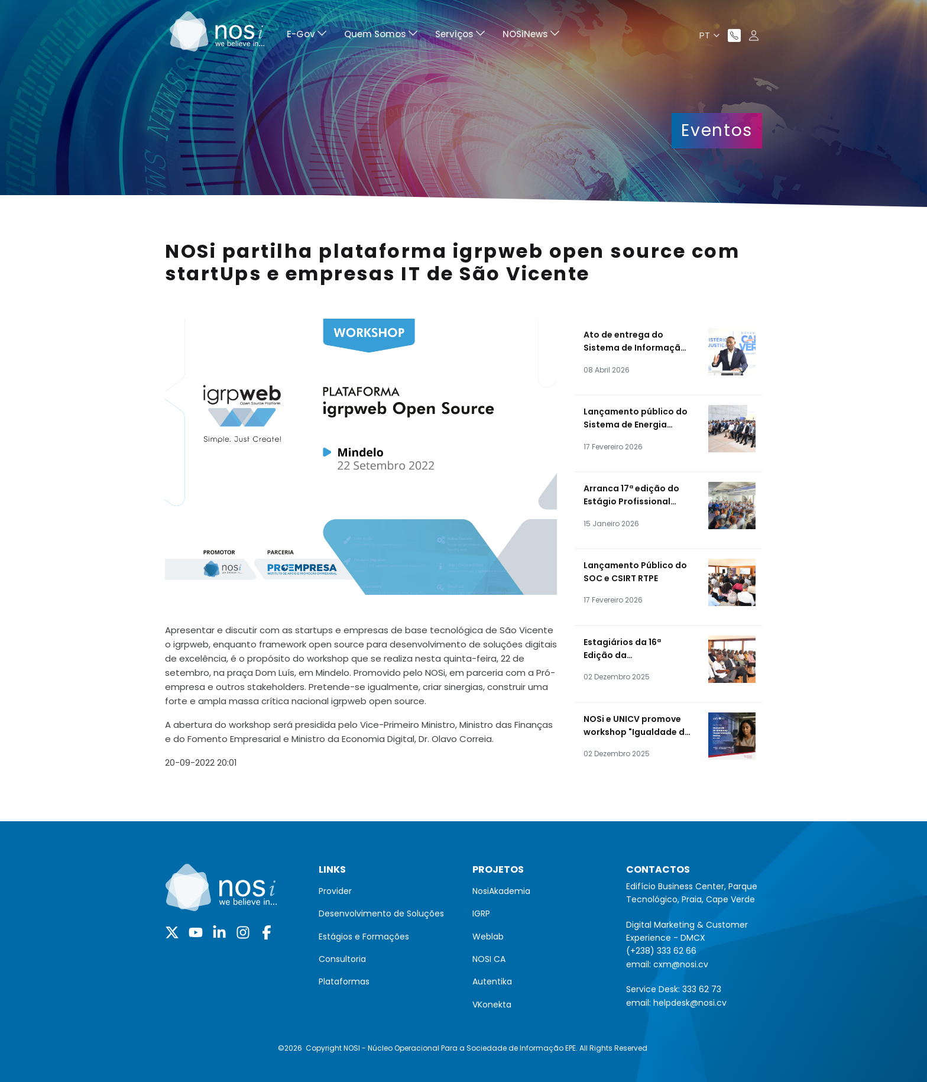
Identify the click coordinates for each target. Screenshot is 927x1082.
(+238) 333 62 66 (661, 951)
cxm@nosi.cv (680, 964)
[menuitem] (306, 35)
